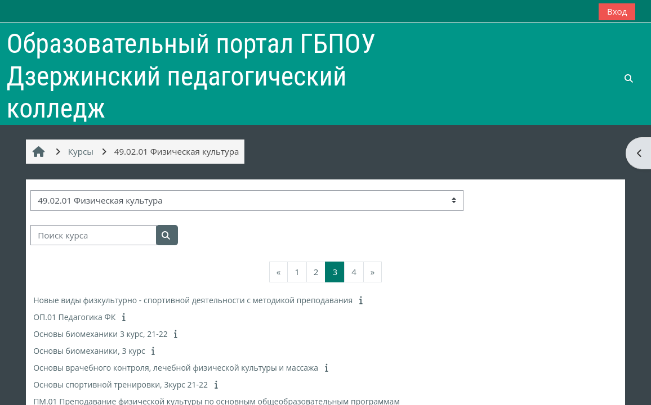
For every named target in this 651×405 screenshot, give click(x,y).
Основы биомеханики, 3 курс (89, 350)
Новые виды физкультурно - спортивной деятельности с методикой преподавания (193, 300)
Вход (617, 11)
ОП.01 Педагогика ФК (74, 317)
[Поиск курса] (93, 235)
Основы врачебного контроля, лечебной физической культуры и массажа (175, 367)
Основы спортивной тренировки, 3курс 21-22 (120, 384)
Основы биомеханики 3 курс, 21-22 (100, 333)
